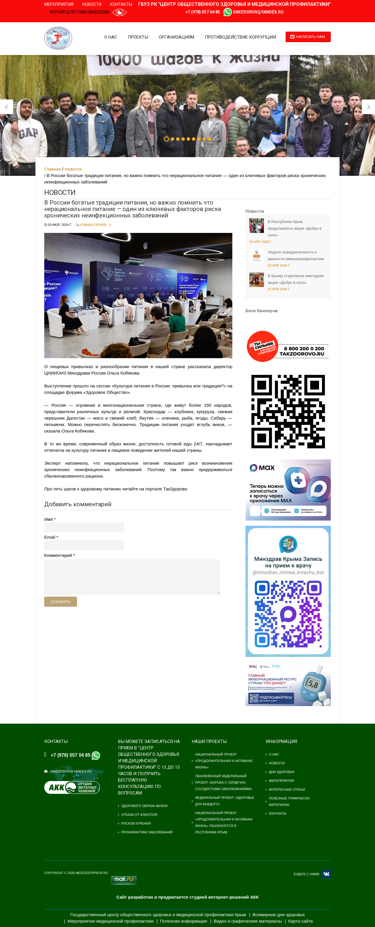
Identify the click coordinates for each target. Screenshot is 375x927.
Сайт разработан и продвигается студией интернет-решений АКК (187, 897)
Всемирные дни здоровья (279, 914)
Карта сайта (300, 921)
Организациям (175, 37)
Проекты (137, 37)
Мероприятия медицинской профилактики (111, 921)
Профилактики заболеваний (147, 832)
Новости (91, 4)
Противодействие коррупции (239, 37)
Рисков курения (136, 823)
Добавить (61, 602)
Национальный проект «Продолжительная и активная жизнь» (223, 761)
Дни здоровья (281, 772)
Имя (48, 519)
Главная (52, 168)
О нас (109, 37)
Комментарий (58, 555)
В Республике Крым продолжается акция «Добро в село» (294, 228)
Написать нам (310, 37)
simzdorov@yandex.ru (258, 12)
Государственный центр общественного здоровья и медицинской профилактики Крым (158, 914)
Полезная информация (183, 921)
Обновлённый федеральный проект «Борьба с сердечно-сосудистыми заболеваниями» (223, 782)
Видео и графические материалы (248, 921)
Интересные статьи (287, 789)
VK (326, 874)
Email (49, 537)
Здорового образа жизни (144, 806)
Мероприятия (59, 4)
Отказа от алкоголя (139, 814)
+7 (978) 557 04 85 (202, 12)
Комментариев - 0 (95, 224)
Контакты (121, 4)
